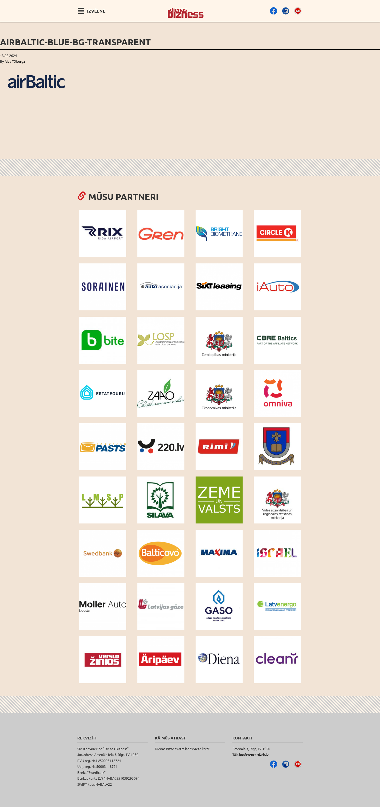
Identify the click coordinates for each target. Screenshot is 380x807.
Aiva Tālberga (15, 61)
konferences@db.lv (254, 754)
